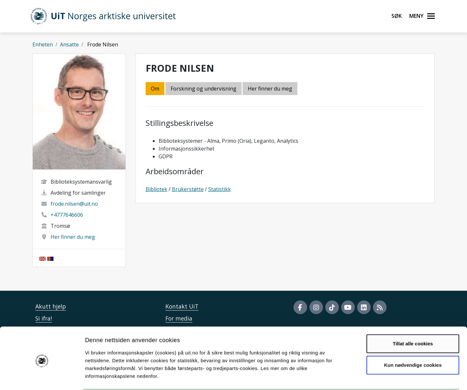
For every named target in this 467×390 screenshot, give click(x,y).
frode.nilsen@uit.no (74, 203)
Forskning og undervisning (203, 88)
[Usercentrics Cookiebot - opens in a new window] (42, 377)
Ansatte (69, 44)
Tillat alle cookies (413, 319)
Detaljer (345, 377)
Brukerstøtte (188, 189)
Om (155, 88)
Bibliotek (156, 189)
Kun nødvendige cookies (413, 340)
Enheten (42, 44)
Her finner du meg (73, 236)
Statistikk (219, 189)
